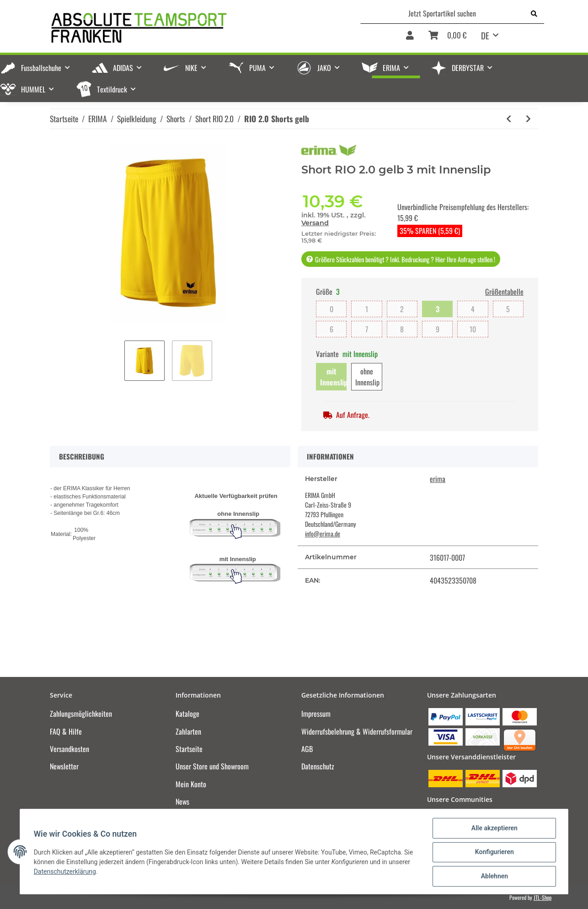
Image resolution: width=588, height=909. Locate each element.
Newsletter (64, 766)
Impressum (316, 713)
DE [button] (485, 35)
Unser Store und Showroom (212, 766)
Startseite (189, 748)
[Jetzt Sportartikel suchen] (442, 13)
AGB (307, 748)
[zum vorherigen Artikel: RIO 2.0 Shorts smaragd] (509, 119)
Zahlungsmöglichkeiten (81, 713)
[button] (410, 38)
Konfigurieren (493, 852)
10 (473, 329)
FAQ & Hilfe (66, 731)
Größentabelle (504, 291)
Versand (315, 223)
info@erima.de (322, 533)
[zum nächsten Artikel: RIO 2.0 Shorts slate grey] (528, 119)
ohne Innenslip (367, 377)
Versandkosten (69, 748)
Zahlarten (188, 731)
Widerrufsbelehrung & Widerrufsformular (356, 731)
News (182, 801)
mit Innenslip (333, 377)
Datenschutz (317, 766)
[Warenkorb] (447, 38)
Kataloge (187, 713)
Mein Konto (191, 784)
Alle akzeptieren (493, 829)
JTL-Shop (542, 897)
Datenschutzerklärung (66, 872)
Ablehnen (493, 876)
